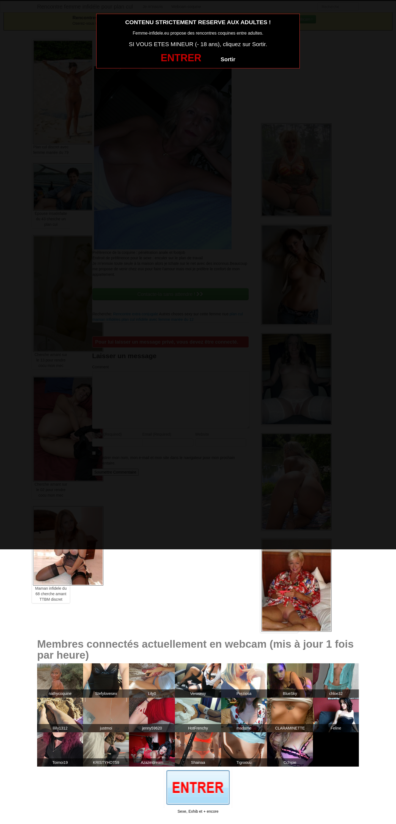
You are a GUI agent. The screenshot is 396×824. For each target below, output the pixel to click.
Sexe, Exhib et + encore (197, 811)
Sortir (228, 59)
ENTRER (181, 57)
